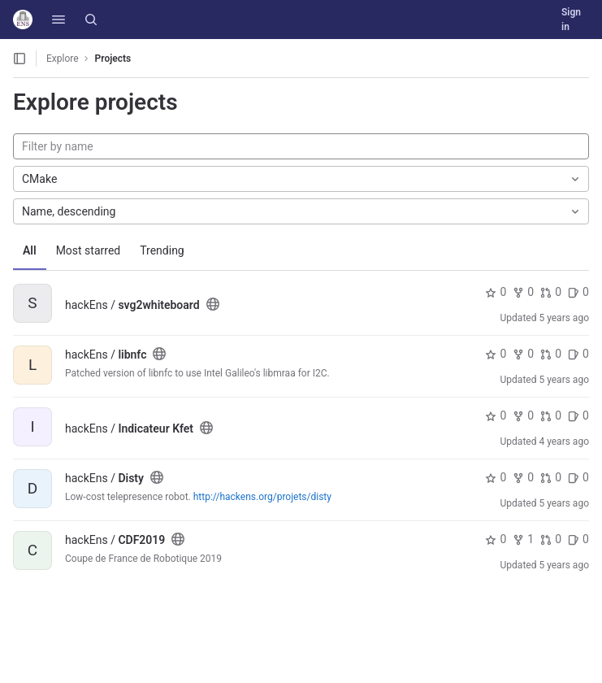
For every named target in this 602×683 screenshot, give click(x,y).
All (30, 250)
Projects (113, 58)
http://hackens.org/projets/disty (262, 496)
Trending (162, 250)
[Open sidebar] (19, 59)
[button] (58, 20)
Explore (62, 58)
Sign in (571, 20)
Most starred (88, 250)
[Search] (91, 20)
